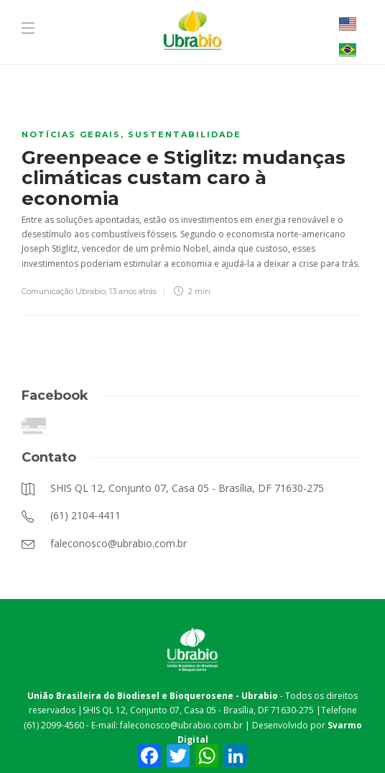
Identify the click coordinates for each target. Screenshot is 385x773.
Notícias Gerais (71, 134)
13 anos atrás (133, 291)
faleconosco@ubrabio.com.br (181, 725)
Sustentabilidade (184, 134)
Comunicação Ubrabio (64, 291)
